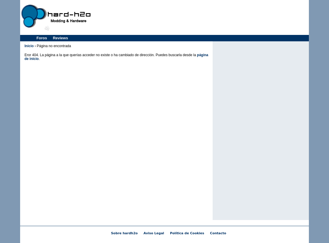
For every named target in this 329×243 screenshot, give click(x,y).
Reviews (60, 38)
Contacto (218, 233)
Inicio (29, 46)
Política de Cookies (187, 233)
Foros (41, 38)
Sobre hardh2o (124, 233)
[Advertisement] (201, 17)
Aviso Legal (154, 233)
